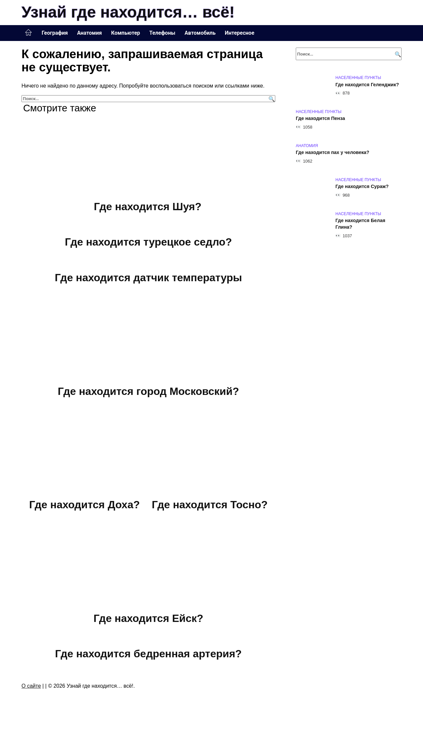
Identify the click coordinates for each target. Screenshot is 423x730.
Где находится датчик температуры (148, 278)
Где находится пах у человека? (332, 152)
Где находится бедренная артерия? (148, 654)
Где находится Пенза (320, 118)
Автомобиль (199, 33)
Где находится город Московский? (148, 391)
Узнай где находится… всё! (128, 12)
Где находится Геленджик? (367, 84)
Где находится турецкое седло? (148, 242)
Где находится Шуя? (148, 206)
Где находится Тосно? (210, 505)
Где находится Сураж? (362, 186)
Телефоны (162, 33)
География (55, 33)
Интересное (239, 33)
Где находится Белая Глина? (360, 224)
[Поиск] (270, 98)
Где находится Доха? (84, 505)
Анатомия (89, 33)
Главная (28, 32)
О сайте (31, 686)
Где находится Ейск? (148, 618)
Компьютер (125, 33)
